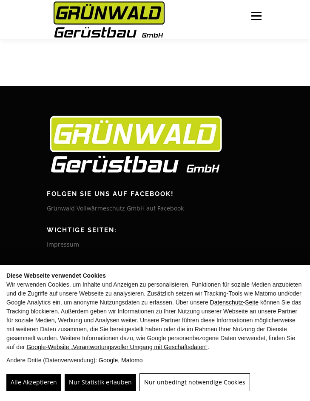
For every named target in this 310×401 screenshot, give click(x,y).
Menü (255, 16)
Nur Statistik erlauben (100, 382)
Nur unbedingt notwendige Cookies (194, 382)
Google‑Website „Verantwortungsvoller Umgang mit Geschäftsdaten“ (116, 347)
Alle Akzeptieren (34, 382)
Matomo (132, 360)
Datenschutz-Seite (234, 302)
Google (108, 360)
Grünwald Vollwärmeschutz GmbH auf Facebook (115, 208)
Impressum (63, 244)
